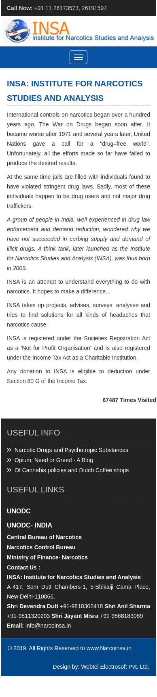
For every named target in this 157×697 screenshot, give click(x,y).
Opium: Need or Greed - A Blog (54, 460)
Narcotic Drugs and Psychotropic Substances (71, 450)
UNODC (19, 511)
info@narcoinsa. (45, 625)
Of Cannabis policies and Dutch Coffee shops (72, 470)
